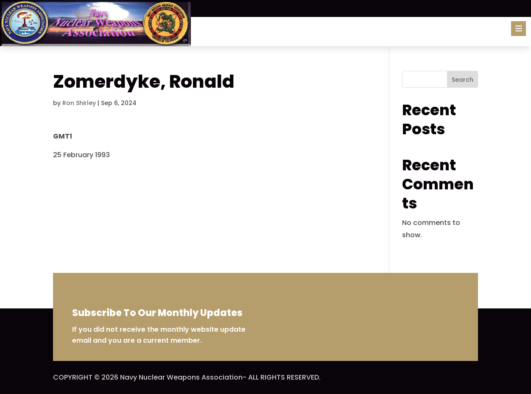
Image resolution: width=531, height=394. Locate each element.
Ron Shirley (79, 103)
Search (462, 79)
